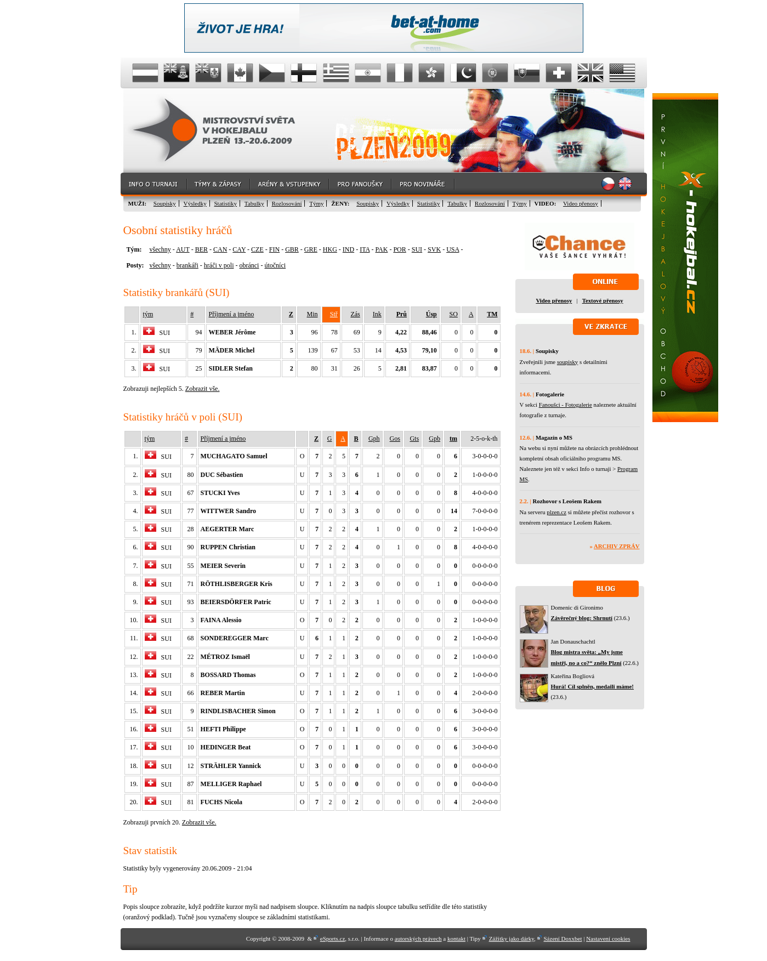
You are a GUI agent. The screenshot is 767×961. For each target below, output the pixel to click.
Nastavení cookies (608, 938)
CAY (239, 249)
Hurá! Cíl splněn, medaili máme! (592, 686)
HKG (330, 249)
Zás (355, 314)
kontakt (456, 938)
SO (454, 314)
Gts (414, 438)
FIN (274, 249)
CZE (257, 249)
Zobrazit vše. (202, 389)
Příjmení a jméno (231, 314)
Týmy (316, 203)
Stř (334, 314)
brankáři (187, 265)
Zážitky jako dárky (511, 938)
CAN (220, 249)
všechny (160, 249)
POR (399, 249)
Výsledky (195, 203)
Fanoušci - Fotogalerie (565, 404)
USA (452, 249)
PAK (382, 249)
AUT (182, 249)
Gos (395, 438)
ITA (365, 249)
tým (148, 314)
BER (201, 249)
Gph (374, 438)
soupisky (567, 362)
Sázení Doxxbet (563, 938)
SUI (417, 249)
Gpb (434, 438)
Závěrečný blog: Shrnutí (582, 618)
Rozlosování (286, 203)
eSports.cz (332, 938)
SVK (434, 249)
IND (348, 249)
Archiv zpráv (616, 546)
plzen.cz (556, 512)
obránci (249, 265)
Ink (377, 314)
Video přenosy (580, 203)
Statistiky (225, 203)
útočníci (275, 265)
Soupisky (165, 203)
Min (312, 314)
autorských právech (418, 938)
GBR (292, 249)
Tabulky (254, 203)
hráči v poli (219, 265)
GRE (310, 249)
